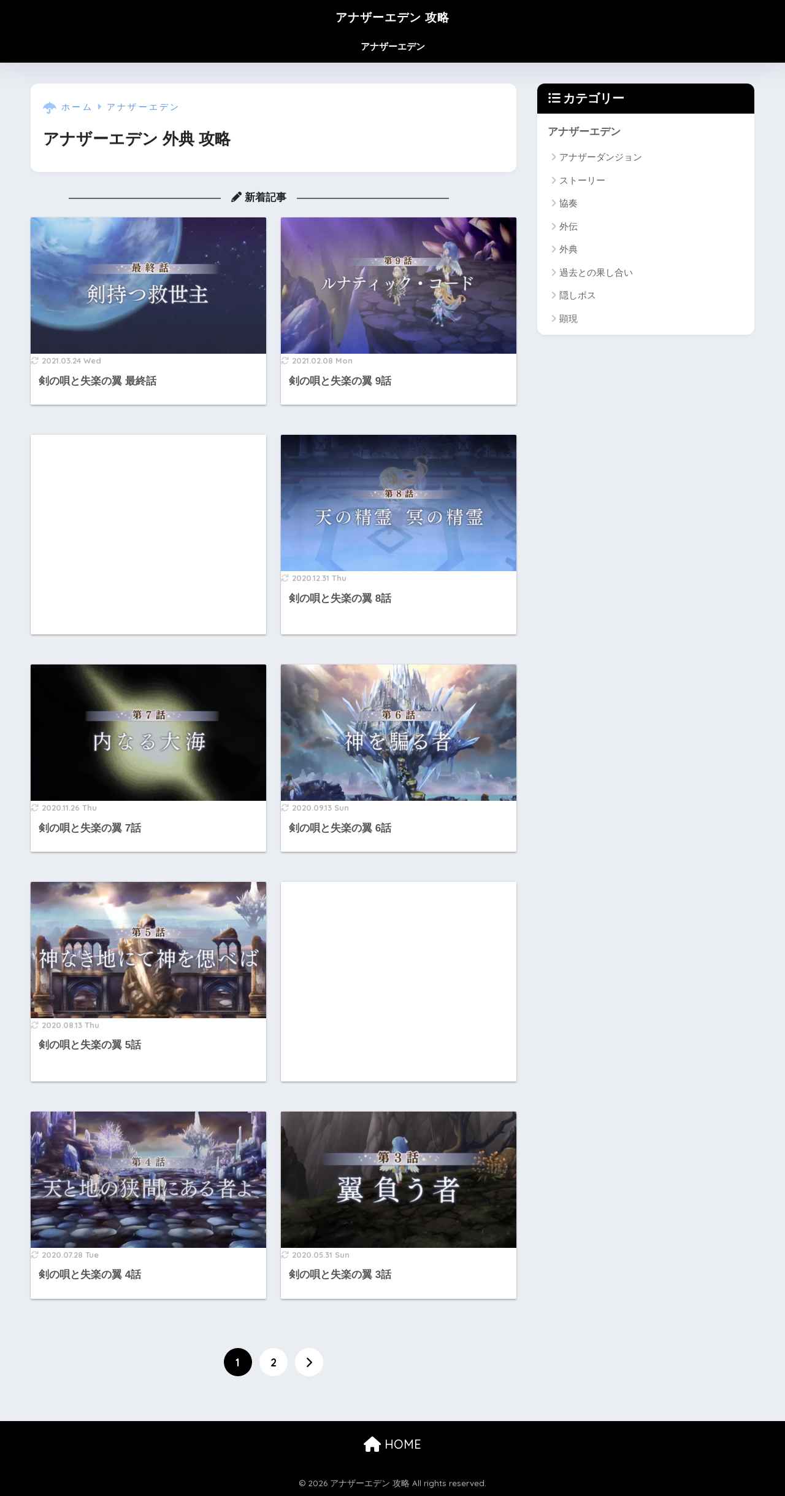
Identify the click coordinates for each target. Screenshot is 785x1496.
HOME (392, 1444)
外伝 (568, 226)
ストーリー (582, 180)
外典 (568, 249)
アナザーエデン (393, 46)
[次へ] (309, 1362)
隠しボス (577, 295)
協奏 (568, 203)
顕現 (568, 318)
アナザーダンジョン (600, 157)
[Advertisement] (148, 534)
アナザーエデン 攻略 (393, 16)
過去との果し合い (596, 272)
